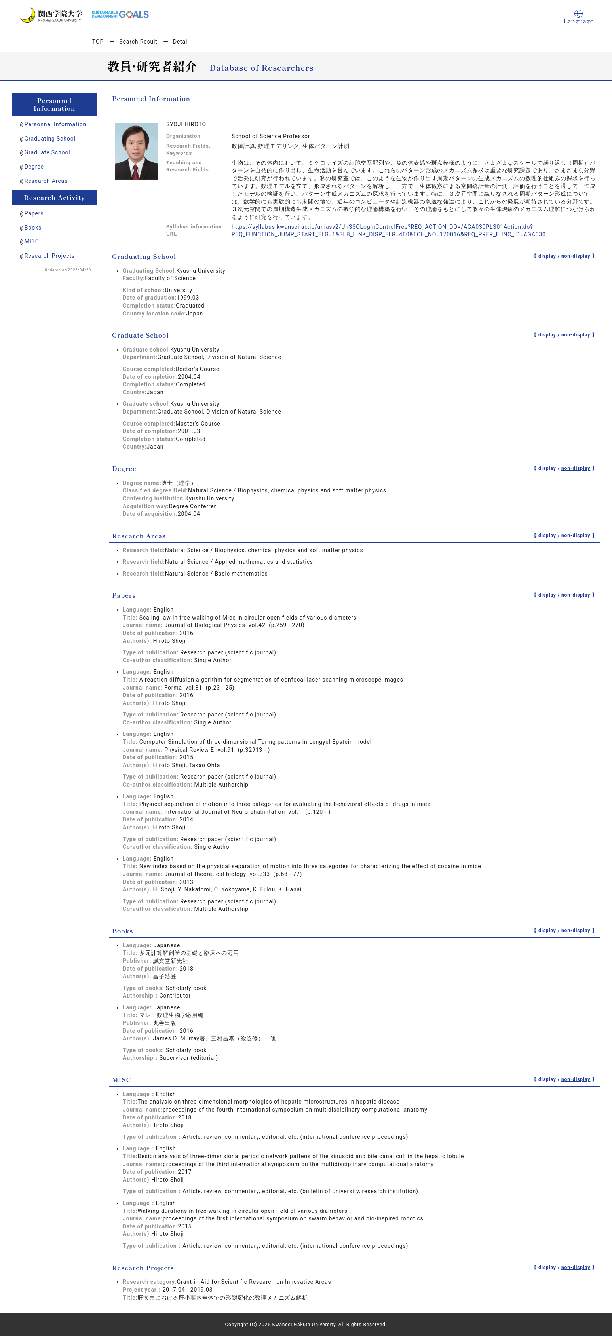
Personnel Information (55, 124)
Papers (34, 213)
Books (33, 227)
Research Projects (50, 256)
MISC (32, 241)
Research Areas (46, 181)
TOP (98, 41)
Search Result (138, 41)
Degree (34, 166)
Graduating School (50, 138)
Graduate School (47, 152)
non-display (575, 256)
